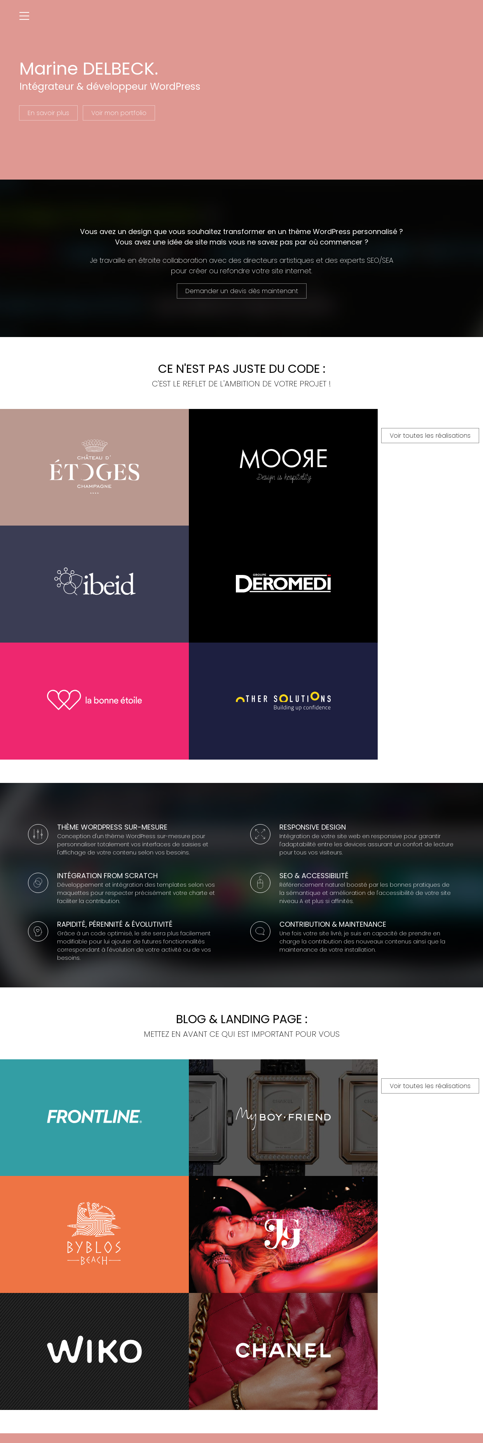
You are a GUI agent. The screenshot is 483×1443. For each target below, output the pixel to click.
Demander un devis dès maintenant (241, 289)
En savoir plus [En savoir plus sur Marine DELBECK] (48, 112)
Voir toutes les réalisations (241, 675)
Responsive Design (312, 750)
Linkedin (252, 1428)
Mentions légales (296, 1412)
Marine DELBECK (152, 1412)
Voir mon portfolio (118, 112)
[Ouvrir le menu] (24, 16)
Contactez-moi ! (241, 1367)
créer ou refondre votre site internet (250, 269)
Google (234, 1428)
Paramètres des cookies (347, 1412)
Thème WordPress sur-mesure (112, 750)
